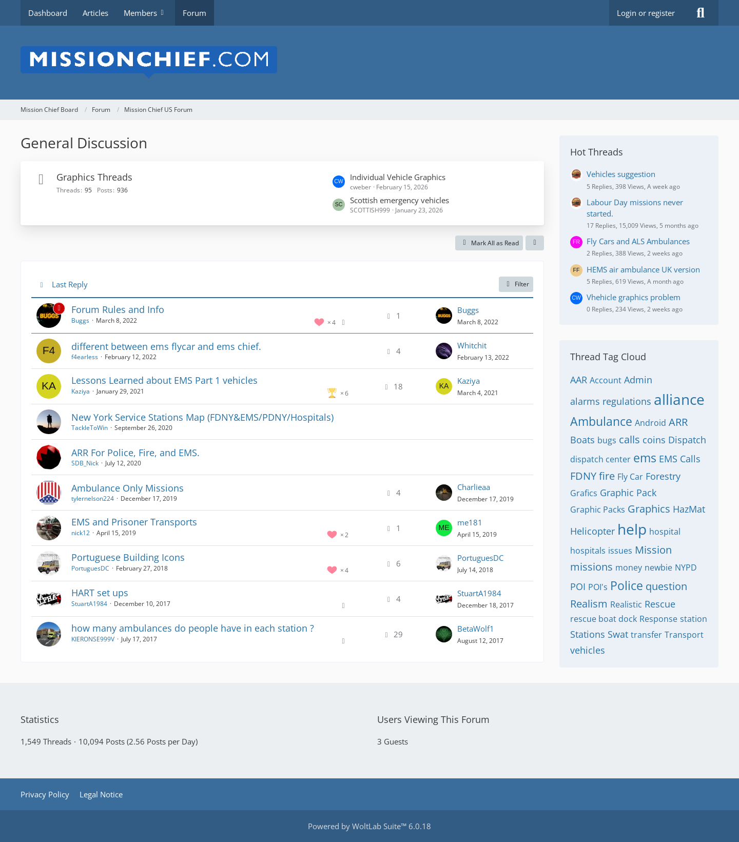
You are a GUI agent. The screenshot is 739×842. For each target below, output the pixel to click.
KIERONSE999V (92, 639)
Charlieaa (473, 487)
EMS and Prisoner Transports (134, 522)
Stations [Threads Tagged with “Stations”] (587, 634)
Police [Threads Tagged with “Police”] (626, 585)
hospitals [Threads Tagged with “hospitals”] (588, 550)
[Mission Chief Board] (369, 62)
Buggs (80, 320)
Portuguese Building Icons (128, 557)
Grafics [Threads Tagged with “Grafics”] (583, 493)
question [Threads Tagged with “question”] (666, 586)
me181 (469, 522)
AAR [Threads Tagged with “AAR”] (578, 380)
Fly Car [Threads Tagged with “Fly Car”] (630, 476)
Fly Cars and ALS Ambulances (638, 241)
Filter (516, 284)
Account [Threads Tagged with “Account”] (605, 380)
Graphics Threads (94, 177)
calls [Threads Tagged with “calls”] (629, 439)
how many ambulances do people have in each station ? (192, 628)
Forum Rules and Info (117, 309)
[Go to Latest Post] (444, 315)
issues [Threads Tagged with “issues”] (620, 550)
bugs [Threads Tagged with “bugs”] (606, 440)
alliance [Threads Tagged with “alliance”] (679, 399)
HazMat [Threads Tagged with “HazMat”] (689, 509)
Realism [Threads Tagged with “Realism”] (589, 604)
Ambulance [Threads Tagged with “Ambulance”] (601, 421)
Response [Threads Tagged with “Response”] (658, 618)
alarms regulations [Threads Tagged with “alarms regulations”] (610, 401)
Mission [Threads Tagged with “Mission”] (653, 550)
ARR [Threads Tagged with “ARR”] (678, 422)
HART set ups (99, 592)
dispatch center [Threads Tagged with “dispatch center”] (600, 459)
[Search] (700, 13)
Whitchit (472, 345)
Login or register (646, 13)
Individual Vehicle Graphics (397, 177)
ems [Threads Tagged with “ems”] (644, 457)
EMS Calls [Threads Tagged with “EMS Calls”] (680, 459)
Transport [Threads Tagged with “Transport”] (684, 634)
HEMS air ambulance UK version (643, 269)
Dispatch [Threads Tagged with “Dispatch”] (687, 440)
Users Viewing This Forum (433, 719)
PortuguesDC (90, 568)
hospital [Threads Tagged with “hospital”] (664, 531)
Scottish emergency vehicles (399, 200)
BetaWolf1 (475, 628)
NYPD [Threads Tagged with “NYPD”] (686, 567)
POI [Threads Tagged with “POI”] (578, 586)
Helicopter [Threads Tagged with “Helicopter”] (592, 531)
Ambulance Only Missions (127, 488)
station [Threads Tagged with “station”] (693, 618)
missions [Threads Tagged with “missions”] (591, 567)
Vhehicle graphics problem (633, 297)
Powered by (369, 826)
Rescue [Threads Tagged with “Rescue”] (660, 604)
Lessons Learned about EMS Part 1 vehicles (164, 380)
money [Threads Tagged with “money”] (628, 567)
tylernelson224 (92, 498)
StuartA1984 (89, 603)
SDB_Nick (85, 463)
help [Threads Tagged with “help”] (632, 529)
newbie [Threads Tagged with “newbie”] (658, 567)
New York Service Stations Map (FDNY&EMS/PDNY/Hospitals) (202, 417)
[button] (535, 243)
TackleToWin (89, 427)
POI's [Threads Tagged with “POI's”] (598, 587)
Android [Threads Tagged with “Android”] (650, 422)
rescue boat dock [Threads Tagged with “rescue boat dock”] (603, 618)
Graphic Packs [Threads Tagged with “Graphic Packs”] (597, 509)
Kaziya (80, 391)
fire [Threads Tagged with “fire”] (607, 476)
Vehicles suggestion (621, 174)
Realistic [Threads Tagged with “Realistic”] (626, 604)
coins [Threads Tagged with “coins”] (654, 440)
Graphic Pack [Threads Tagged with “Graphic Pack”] (628, 492)
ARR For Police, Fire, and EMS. (135, 452)
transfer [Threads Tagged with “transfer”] (646, 634)
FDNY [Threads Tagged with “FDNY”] (583, 476)
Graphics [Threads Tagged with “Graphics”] (649, 509)
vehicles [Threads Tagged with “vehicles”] (587, 650)
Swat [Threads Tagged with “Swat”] (618, 634)
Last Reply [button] (70, 284)
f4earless (84, 357)
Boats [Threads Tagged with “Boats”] (582, 440)
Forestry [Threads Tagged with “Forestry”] (663, 476)
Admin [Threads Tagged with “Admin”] (638, 380)
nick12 (80, 532)
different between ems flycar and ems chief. (166, 346)
